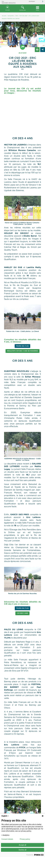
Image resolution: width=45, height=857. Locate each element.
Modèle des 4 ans (22, 346)
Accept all (22, 845)
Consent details (7, 839)
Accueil (7, 8)
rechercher (22, 8)
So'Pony (32, 1)
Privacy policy (25, 839)
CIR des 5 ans (22, 613)
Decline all (22, 850)
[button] (22, 8)
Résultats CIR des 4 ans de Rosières (22, 351)
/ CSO (16, 15)
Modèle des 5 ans (22, 608)
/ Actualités (10, 15)
